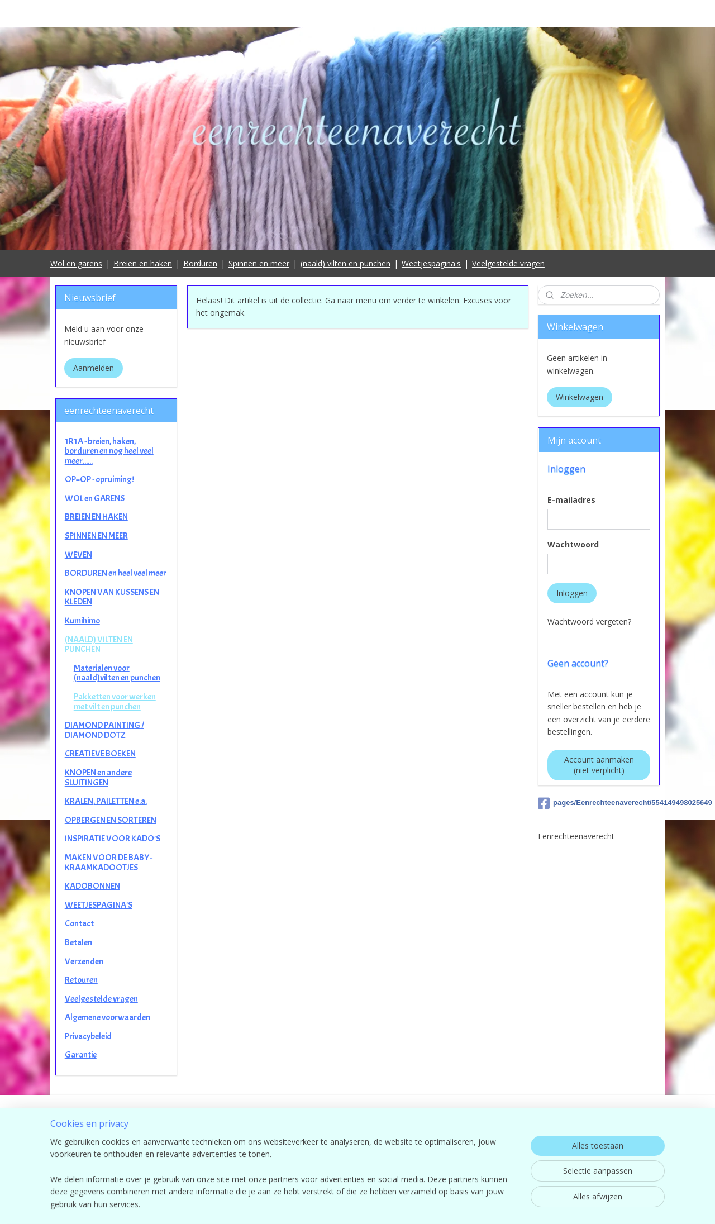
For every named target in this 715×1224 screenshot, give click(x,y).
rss (430, 1203)
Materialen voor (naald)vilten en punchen (117, 673)
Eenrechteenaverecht (576, 836)
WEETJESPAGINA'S (98, 905)
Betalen (78, 942)
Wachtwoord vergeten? (589, 621)
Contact (79, 923)
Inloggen (572, 593)
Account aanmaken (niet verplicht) (599, 764)
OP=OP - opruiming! (99, 479)
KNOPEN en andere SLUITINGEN (98, 777)
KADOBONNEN (92, 886)
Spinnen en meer (258, 263)
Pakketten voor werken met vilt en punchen (115, 701)
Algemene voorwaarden (107, 1017)
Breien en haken (142, 263)
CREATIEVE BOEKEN (100, 753)
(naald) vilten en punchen (345, 263)
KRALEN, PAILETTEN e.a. (106, 801)
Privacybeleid (88, 1036)
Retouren (81, 979)
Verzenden (84, 961)
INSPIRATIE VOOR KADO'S (112, 838)
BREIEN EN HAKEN (96, 516)
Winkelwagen (579, 397)
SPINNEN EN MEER (96, 535)
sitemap (407, 1203)
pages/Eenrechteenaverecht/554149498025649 (599, 803)
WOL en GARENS (95, 498)
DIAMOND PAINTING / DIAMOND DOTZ (104, 730)
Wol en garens (76, 263)
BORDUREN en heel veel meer (115, 573)
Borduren (200, 263)
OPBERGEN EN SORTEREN (110, 820)
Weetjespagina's (431, 263)
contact (357, 1157)
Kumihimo (82, 620)
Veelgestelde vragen (508, 263)
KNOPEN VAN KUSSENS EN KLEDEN (112, 597)
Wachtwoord (573, 544)
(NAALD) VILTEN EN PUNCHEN (99, 644)
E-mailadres (571, 499)
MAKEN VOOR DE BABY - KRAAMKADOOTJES (108, 862)
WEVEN (78, 554)
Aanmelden (93, 368)
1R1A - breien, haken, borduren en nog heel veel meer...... (109, 451)
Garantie (81, 1054)
